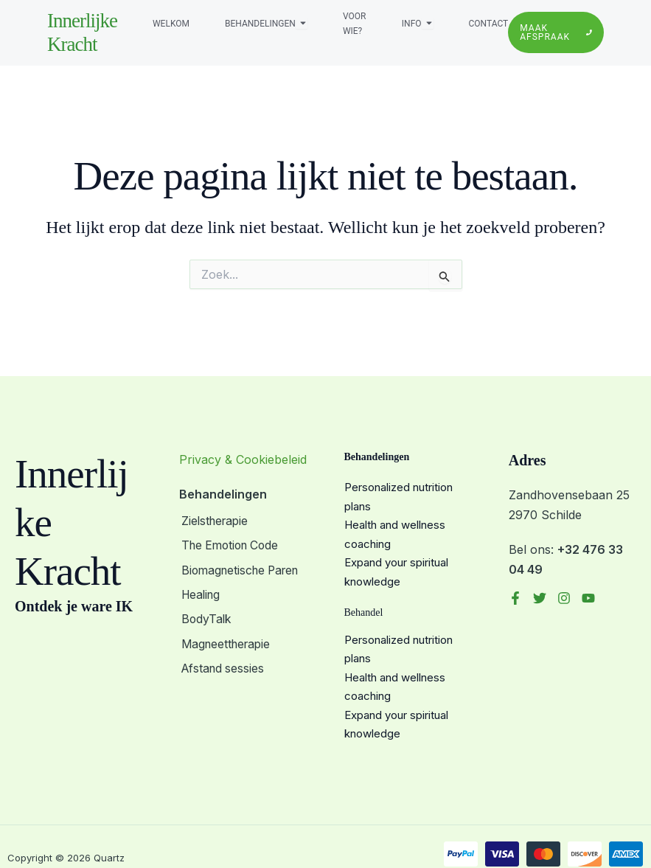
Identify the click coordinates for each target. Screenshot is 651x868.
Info (412, 23)
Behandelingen (260, 23)
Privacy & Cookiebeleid (243, 459)
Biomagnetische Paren (241, 568)
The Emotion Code (231, 545)
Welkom (171, 23)
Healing (200, 593)
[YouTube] (588, 598)
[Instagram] (564, 598)
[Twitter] (539, 598)
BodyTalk (205, 616)
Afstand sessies (222, 663)
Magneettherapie (226, 640)
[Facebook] (515, 598)
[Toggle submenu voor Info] (428, 23)
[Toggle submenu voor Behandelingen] (301, 23)
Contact (489, 23)
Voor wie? (354, 23)
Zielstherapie (214, 521)
